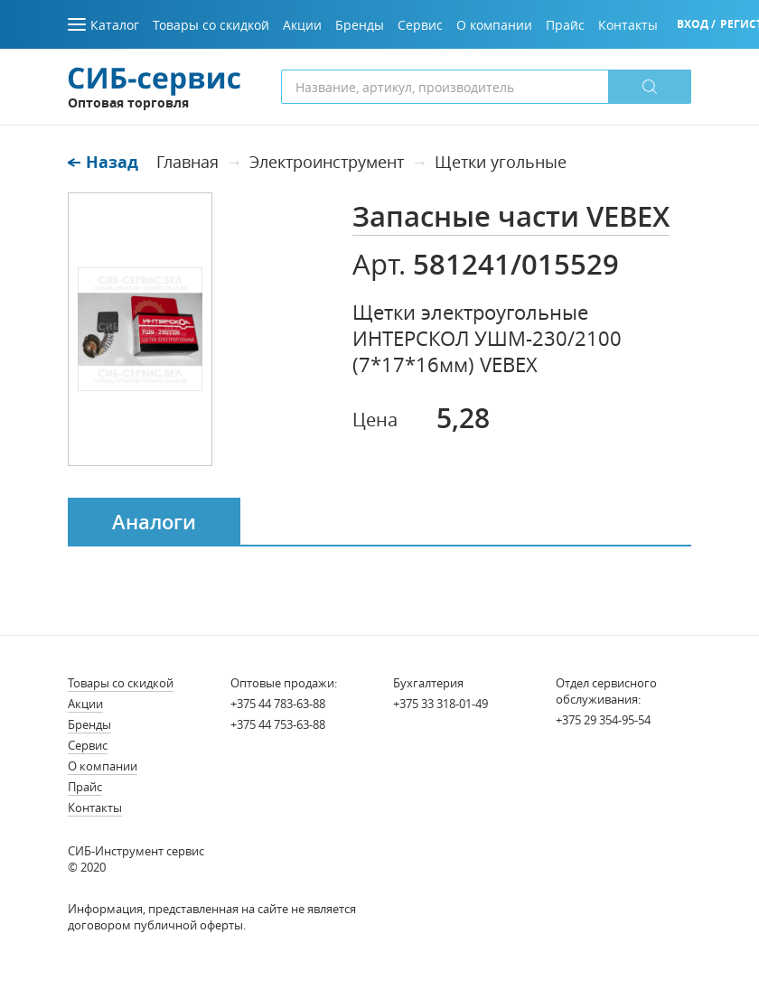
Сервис (88, 745)
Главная (187, 162)
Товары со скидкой (120, 683)
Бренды (89, 724)
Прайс (85, 787)
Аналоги (154, 522)
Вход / (696, 24)
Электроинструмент (326, 162)
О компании (102, 766)
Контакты (95, 807)
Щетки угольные (501, 162)
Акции (85, 704)
